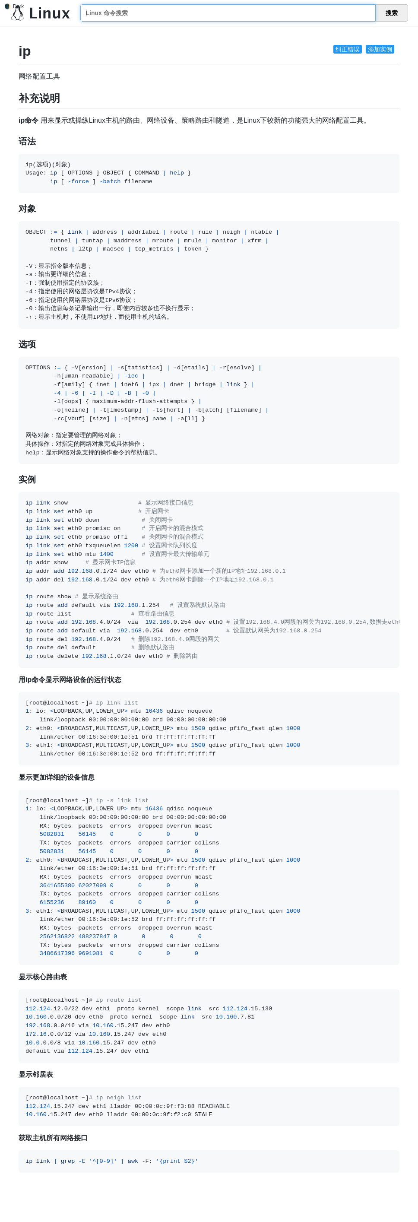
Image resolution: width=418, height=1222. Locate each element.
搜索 (392, 13)
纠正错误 (348, 49)
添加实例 (380, 49)
